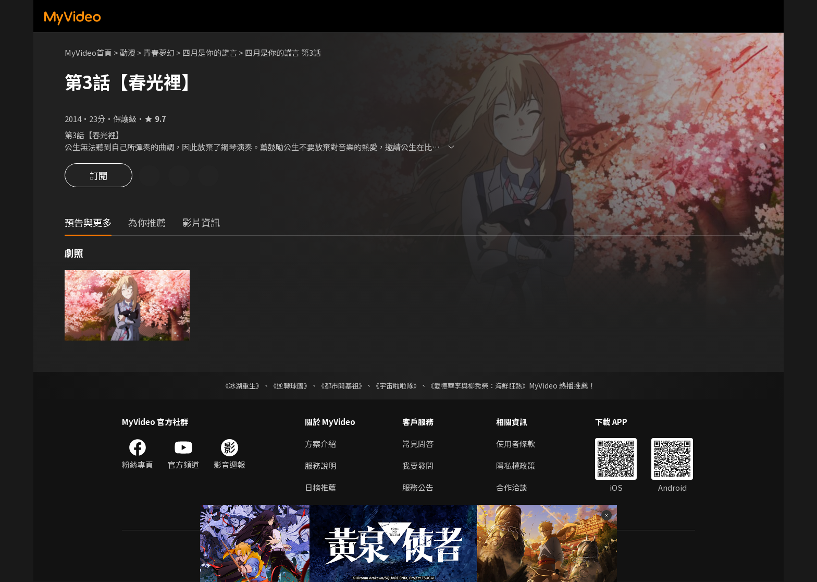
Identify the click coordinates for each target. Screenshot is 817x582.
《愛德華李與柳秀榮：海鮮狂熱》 (484, 386)
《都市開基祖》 (338, 386)
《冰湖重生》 (233, 386)
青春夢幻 (159, 52)
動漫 (127, 52)
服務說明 (320, 465)
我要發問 (418, 465)
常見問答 (418, 444)
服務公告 (418, 487)
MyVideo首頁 (88, 52)
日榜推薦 (320, 487)
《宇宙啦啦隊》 (397, 386)
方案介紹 (320, 444)
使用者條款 (515, 444)
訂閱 (98, 176)
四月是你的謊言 (209, 52)
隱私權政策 (515, 465)
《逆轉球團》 (284, 386)
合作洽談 (511, 487)
